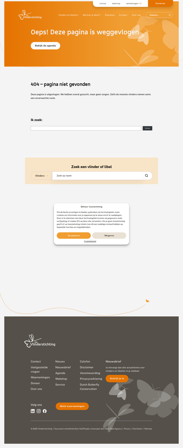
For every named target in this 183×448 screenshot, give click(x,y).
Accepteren (74, 235)
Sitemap (148, 429)
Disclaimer (137, 429)
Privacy (127, 429)
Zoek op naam (64, 175)
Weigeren (109, 235)
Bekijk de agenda (45, 45)
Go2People (84, 429)
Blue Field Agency (113, 429)
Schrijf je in (117, 378)
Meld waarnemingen (72, 406)
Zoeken (147, 128)
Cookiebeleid (90, 241)
